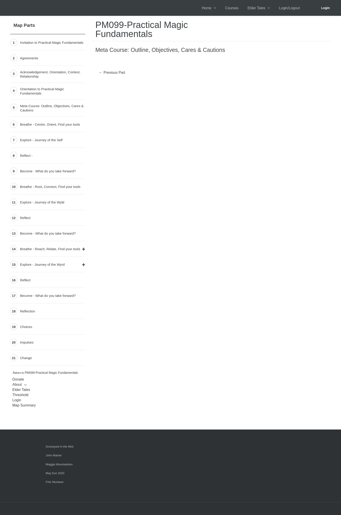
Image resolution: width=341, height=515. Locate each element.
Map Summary (24, 405)
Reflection (27, 311)
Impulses (27, 342)
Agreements (29, 58)
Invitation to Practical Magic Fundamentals (51, 42)
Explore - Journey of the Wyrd (42, 264)
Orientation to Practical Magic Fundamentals (42, 91)
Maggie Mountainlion (59, 464)
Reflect (25, 218)
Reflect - (26, 155)
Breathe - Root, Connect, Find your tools (50, 187)
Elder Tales (256, 8)
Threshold (20, 395)
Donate (18, 379)
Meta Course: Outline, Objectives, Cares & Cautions (52, 108)
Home (206, 8)
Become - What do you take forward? (48, 171)
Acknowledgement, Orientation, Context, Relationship (50, 74)
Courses (232, 8)
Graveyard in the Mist (60, 446)
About (17, 384)
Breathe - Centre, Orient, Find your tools (50, 124)
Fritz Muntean (54, 482)
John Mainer (54, 455)
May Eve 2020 (55, 473)
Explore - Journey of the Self (41, 140)
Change (26, 358)
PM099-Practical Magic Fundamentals (51, 372)
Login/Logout (289, 8)
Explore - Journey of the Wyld (42, 202)
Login (325, 8)
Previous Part (112, 72)
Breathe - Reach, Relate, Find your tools (50, 249)
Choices (26, 327)
